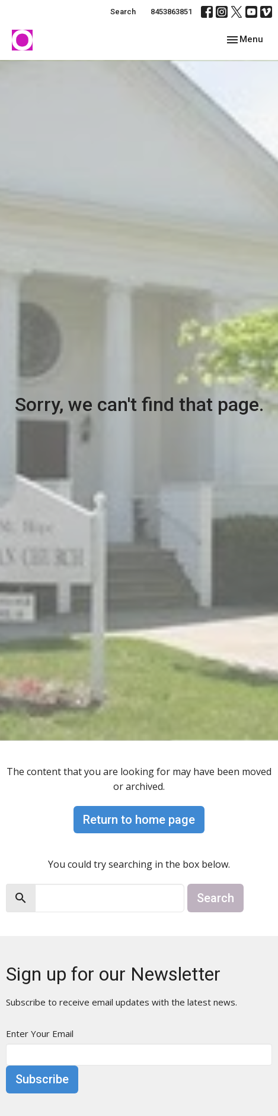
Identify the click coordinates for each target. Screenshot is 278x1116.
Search (123, 11)
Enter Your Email (40, 1033)
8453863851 (171, 11)
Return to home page (139, 820)
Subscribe (42, 1079)
